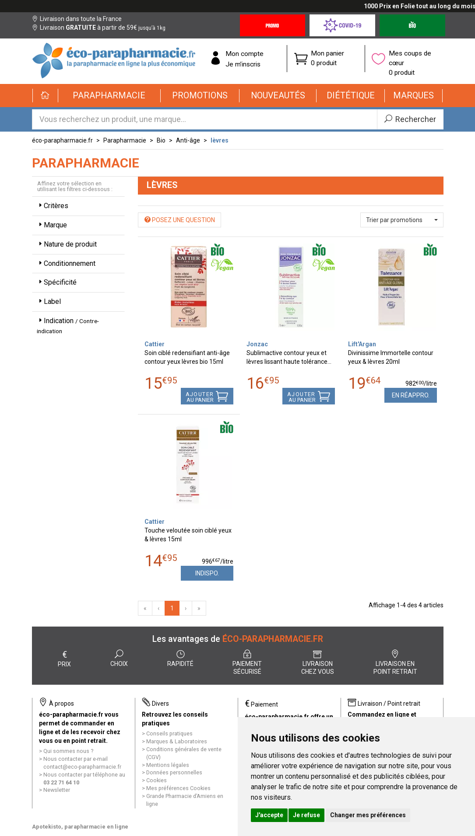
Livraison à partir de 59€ (98, 27)
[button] (109, 96)
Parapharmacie (124, 140)
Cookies (156, 780)
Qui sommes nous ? (68, 751)
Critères (52, 206)
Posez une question (179, 219)
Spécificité (57, 282)
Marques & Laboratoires (176, 741)
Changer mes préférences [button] (368, 815)
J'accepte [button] (269, 815)
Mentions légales (167, 765)
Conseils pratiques (169, 733)
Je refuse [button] (306, 815)
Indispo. (207, 573)
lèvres (220, 140)
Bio (161, 140)
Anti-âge (188, 140)
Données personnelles (174, 772)
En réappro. (410, 395)
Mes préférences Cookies (178, 788)
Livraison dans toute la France (77, 18)
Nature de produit (67, 244)
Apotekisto (80, 826)
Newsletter (56, 790)
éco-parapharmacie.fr (62, 140)
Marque (52, 225)
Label (49, 301)
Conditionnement (66, 263)
